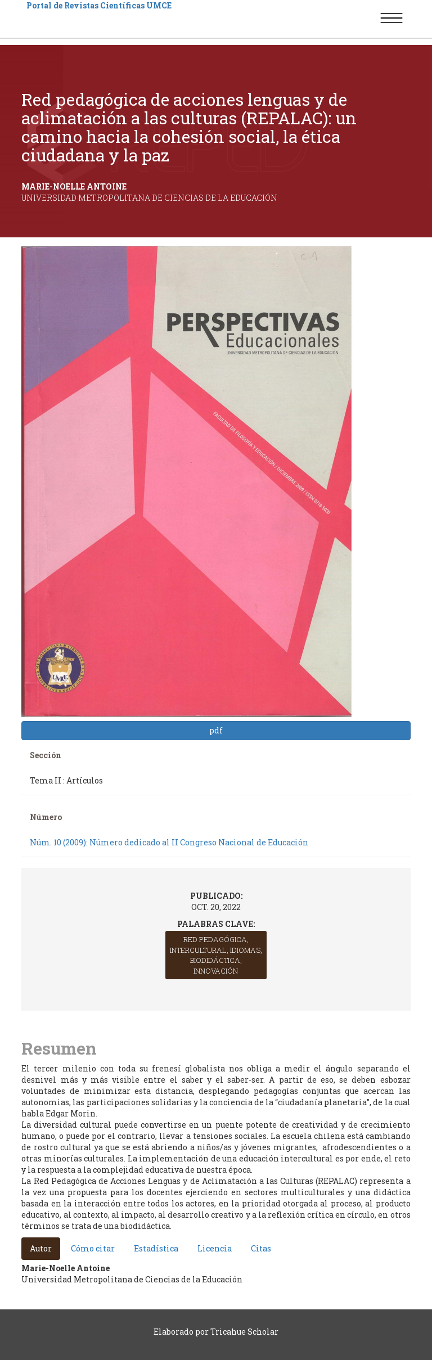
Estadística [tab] (156, 1248)
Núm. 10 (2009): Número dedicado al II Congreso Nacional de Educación (169, 842)
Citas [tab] (261, 1248)
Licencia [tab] (214, 1248)
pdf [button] (216, 730)
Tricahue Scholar (244, 1331)
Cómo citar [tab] (93, 1248)
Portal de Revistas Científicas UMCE (99, 5)
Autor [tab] (41, 1248)
